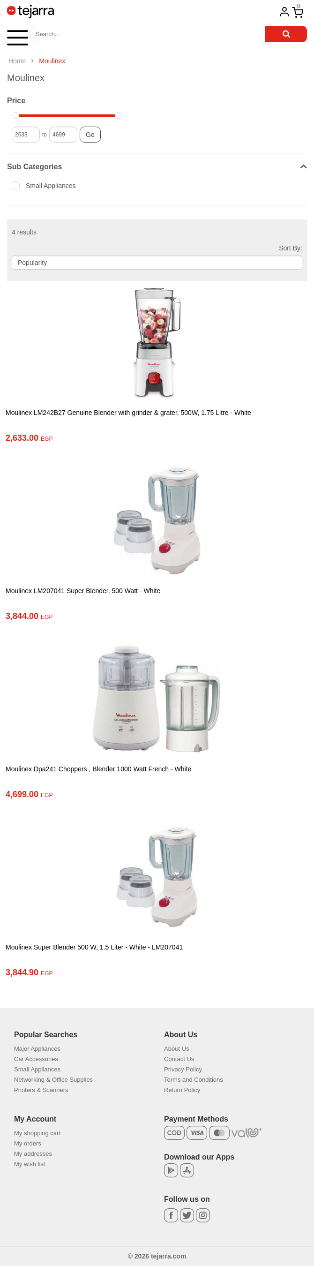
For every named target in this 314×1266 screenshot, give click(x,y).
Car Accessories (36, 1059)
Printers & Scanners (41, 1089)
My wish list (29, 1164)
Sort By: (290, 248)
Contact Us (179, 1059)
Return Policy (182, 1089)
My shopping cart (37, 1133)
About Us (176, 1048)
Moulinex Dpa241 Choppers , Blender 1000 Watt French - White (98, 769)
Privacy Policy (183, 1069)
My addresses (33, 1153)
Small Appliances (47, 185)
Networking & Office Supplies (53, 1079)
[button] (17, 36)
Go (90, 134)
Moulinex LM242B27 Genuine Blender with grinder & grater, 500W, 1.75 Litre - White (128, 412)
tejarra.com (168, 1256)
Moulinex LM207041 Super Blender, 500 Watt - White (83, 591)
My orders (27, 1143)
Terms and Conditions (193, 1079)
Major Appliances (37, 1048)
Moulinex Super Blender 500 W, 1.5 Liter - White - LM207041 (94, 947)
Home (17, 61)
